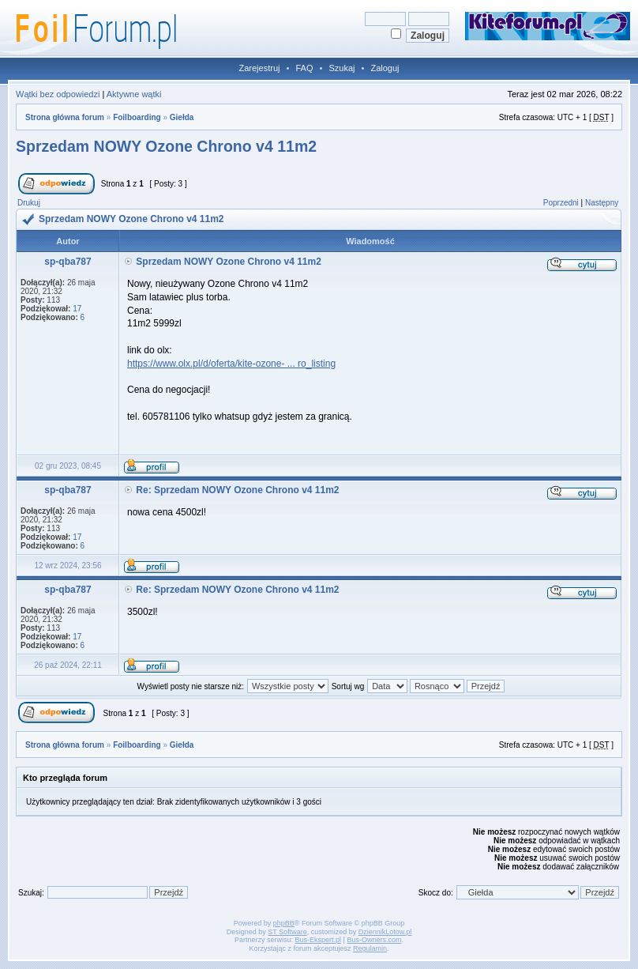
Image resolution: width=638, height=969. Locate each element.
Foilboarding (137, 117)
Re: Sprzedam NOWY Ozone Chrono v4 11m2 (237, 490)
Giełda (182, 117)
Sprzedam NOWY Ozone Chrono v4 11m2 (166, 146)
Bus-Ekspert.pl (318, 940)
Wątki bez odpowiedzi (57, 94)
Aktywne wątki (134, 94)
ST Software (287, 932)
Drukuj (28, 202)
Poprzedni (561, 202)
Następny (601, 202)
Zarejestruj (259, 68)
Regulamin (370, 948)
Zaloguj (384, 68)
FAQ (304, 68)
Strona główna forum (64, 117)
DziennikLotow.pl (385, 932)
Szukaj (341, 68)
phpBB (284, 923)
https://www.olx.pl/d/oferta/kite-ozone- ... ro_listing (231, 363)
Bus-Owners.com (374, 940)
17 (77, 308)
